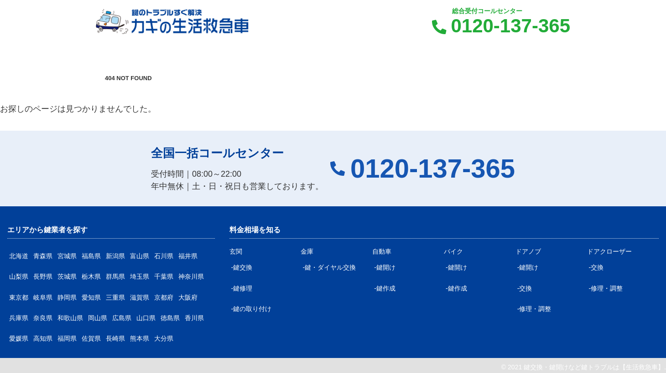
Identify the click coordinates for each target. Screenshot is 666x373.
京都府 (163, 297)
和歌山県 (70, 318)
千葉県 (163, 276)
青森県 (42, 256)
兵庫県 (18, 318)
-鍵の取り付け (251, 308)
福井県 (188, 256)
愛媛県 (18, 338)
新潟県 (115, 256)
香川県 (194, 318)
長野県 (42, 276)
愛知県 (91, 297)
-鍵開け (384, 267)
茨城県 (67, 276)
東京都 (18, 297)
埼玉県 (139, 276)
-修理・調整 (534, 308)
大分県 (163, 338)
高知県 (42, 338)
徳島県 (170, 318)
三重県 (115, 297)
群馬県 (115, 276)
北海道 (18, 256)
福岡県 (67, 338)
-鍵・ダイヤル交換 (329, 267)
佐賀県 (91, 338)
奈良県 (42, 318)
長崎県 (115, 338)
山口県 (146, 318)
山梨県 (18, 276)
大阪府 (188, 297)
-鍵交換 (242, 267)
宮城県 (67, 256)
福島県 (91, 256)
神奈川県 (191, 276)
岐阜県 (42, 297)
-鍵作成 (384, 288)
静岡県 (67, 297)
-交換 (524, 288)
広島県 (121, 318)
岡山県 (97, 318)
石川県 (163, 256)
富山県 (139, 256)
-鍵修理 (242, 288)
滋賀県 (139, 297)
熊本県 (139, 338)
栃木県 (91, 276)
